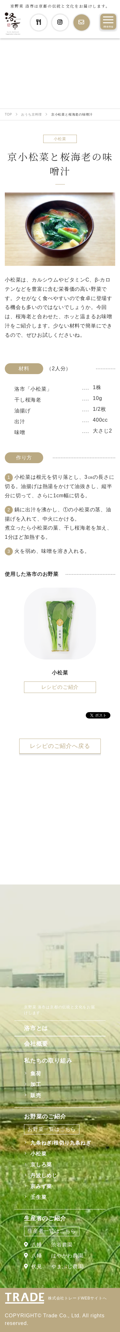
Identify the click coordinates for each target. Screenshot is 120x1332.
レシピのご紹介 (60, 687)
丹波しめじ (43, 1175)
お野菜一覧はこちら (52, 1129)
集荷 (35, 1073)
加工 (35, 1084)
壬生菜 (38, 1197)
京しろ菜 (41, 1164)
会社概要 (36, 1044)
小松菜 (38, 1153)
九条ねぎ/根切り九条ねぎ (60, 1143)
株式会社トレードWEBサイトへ (77, 1298)
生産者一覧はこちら (52, 1231)
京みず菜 (41, 1186)
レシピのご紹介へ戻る (60, 746)
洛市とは (36, 1028)
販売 (35, 1095)
